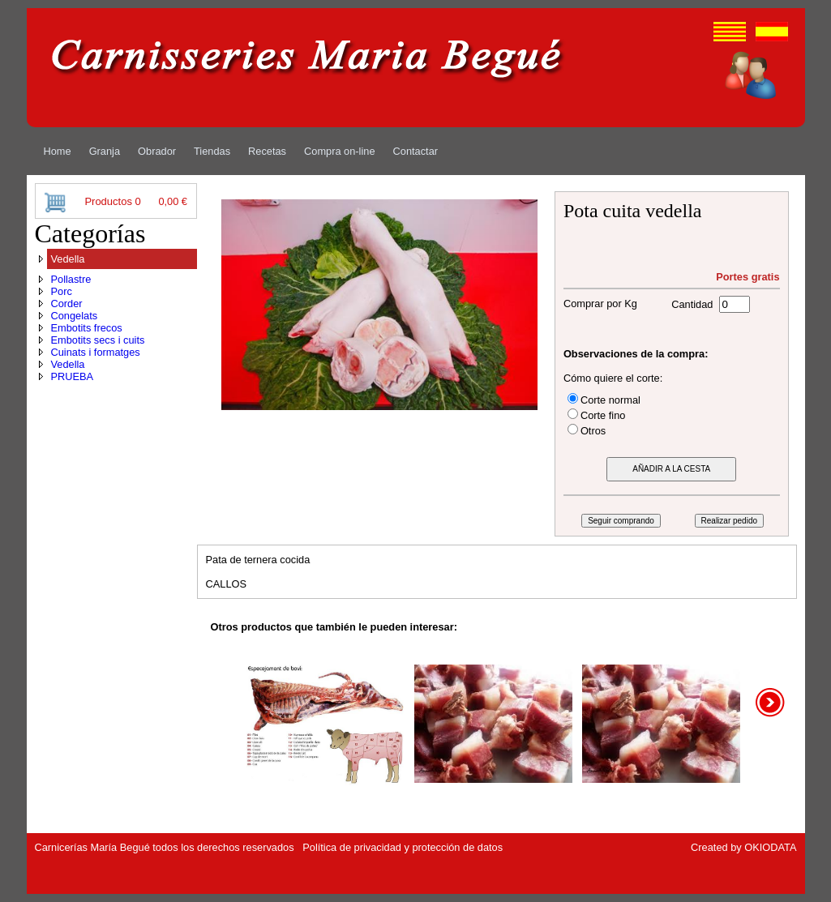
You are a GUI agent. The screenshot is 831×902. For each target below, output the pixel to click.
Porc (61, 291)
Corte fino (602, 415)
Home (57, 151)
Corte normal (610, 400)
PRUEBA (72, 376)
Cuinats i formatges (95, 352)
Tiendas (212, 151)
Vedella (68, 259)
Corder (67, 303)
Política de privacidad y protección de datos (402, 847)
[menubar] (241, 151)
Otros (593, 431)
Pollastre (71, 279)
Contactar (415, 151)
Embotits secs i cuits (98, 340)
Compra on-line (339, 151)
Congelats (74, 316)
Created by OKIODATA (743, 847)
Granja (104, 151)
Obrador (157, 151)
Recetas (267, 151)
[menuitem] (57, 151)
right (771, 702)
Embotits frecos (86, 328)
